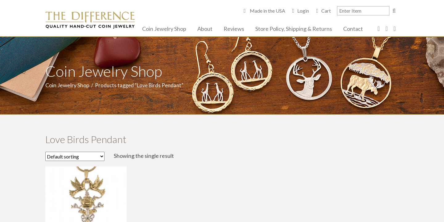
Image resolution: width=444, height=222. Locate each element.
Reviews (234, 28)
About (204, 28)
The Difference (90, 20)
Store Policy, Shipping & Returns (293, 28)
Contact (353, 28)
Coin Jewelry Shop (164, 28)
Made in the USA (267, 11)
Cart (326, 11)
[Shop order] (75, 156)
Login (303, 11)
